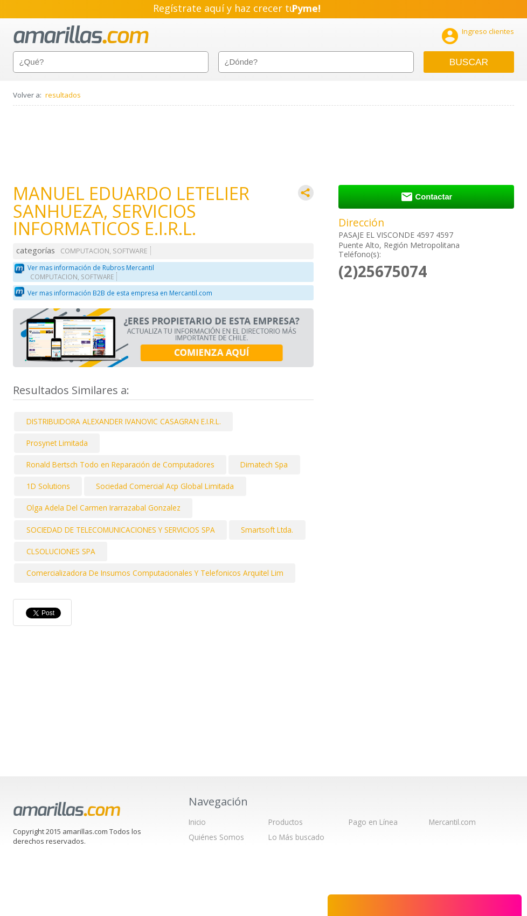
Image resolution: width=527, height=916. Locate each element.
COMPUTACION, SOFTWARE (104, 251)
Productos (285, 822)
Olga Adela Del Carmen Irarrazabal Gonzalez (103, 507)
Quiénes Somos (216, 837)
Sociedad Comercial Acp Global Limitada (165, 486)
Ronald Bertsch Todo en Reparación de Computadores (120, 464)
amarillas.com (81, 34)
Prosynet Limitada (57, 443)
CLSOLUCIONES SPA (60, 551)
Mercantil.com (452, 822)
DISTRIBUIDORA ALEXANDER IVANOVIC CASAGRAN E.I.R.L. (123, 421)
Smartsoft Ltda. (267, 530)
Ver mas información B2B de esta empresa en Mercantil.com (119, 293)
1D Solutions (48, 486)
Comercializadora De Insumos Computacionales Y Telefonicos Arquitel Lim (154, 573)
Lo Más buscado (296, 837)
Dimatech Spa (264, 464)
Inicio (197, 822)
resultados (63, 95)
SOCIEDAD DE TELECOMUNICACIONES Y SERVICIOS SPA (120, 530)
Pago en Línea (373, 822)
